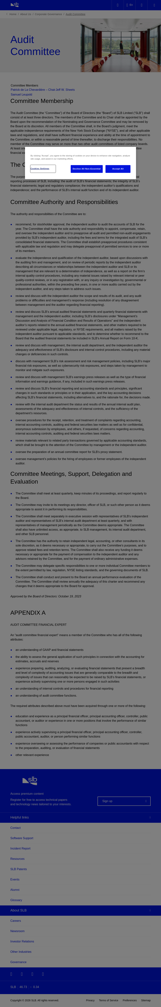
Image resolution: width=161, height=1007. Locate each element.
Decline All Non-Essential (87, 169)
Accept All (118, 169)
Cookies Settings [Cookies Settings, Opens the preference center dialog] (40, 168)
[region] (80, 163)
